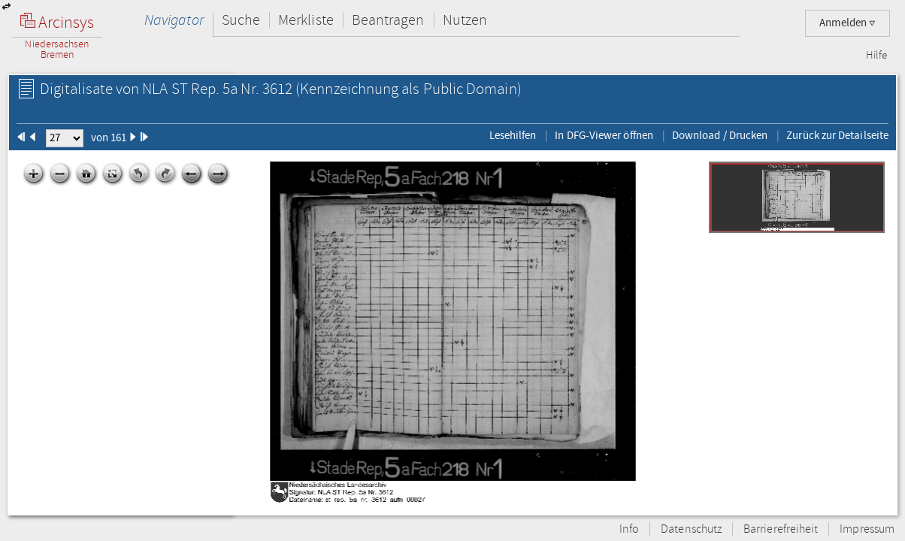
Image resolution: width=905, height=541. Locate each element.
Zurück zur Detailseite (837, 135)
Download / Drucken (719, 135)
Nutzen (465, 20)
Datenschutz (691, 529)
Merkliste (306, 20)
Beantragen (388, 20)
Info (629, 529)
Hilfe (876, 55)
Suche (241, 20)
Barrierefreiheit (780, 529)
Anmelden (847, 23)
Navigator (174, 20)
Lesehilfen (513, 135)
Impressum (867, 529)
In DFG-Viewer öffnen (604, 135)
